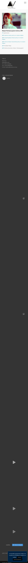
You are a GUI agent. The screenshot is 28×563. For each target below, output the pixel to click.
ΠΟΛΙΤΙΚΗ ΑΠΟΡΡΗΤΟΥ (18, 559)
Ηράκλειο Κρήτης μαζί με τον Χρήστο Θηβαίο (12, 35)
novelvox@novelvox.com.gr (11, 67)
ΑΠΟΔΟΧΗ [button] (19, 557)
